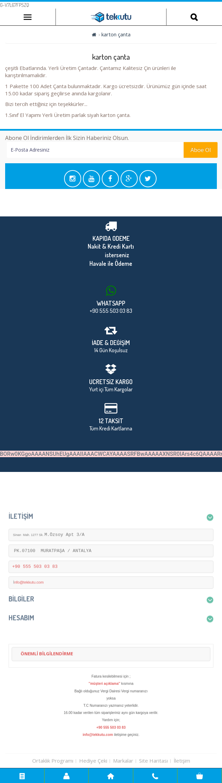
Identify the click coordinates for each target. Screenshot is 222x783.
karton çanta (116, 34)
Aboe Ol (200, 150)
